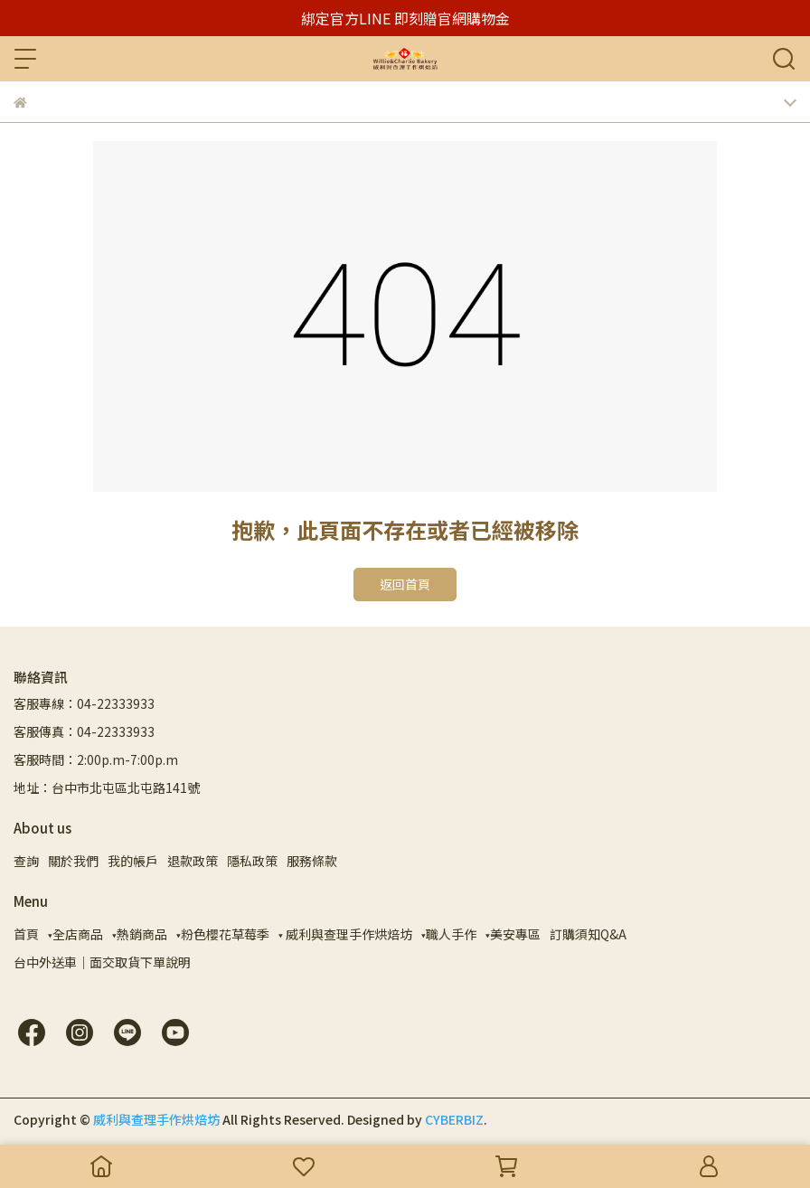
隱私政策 (252, 861)
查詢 (26, 861)
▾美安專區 (513, 934)
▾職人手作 (448, 934)
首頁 (26, 934)
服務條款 (312, 861)
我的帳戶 (133, 861)
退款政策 (192, 861)
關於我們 (73, 861)
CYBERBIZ (454, 1119)
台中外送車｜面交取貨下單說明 (102, 962)
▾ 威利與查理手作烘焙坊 (345, 934)
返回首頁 (405, 584)
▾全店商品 (75, 934)
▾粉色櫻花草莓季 (222, 934)
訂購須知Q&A (588, 934)
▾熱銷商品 (139, 934)
